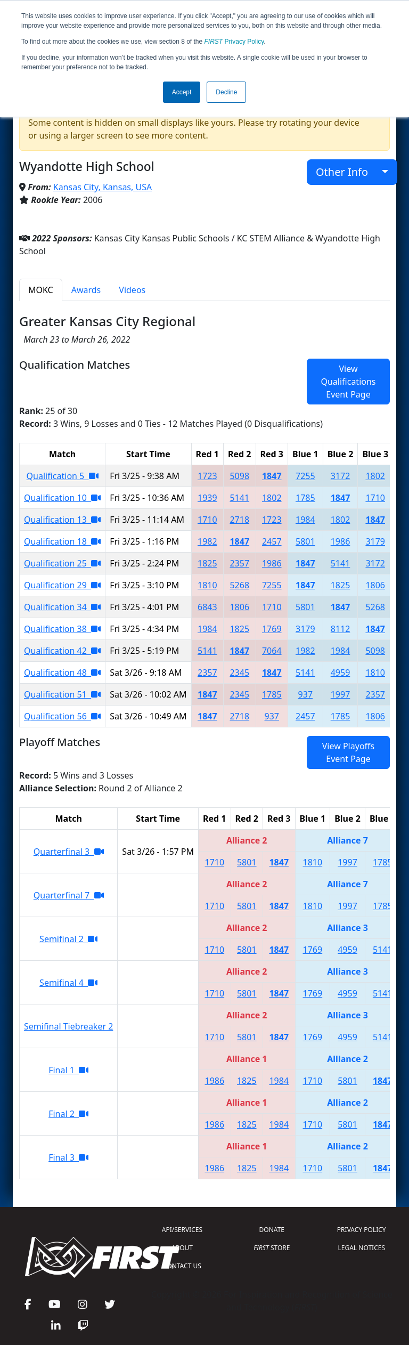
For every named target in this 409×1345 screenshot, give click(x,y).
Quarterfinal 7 (69, 895)
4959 (340, 672)
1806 (375, 585)
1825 (207, 563)
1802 (375, 476)
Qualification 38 (62, 629)
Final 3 (68, 1157)
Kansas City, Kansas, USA (102, 187)
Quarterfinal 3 (69, 851)
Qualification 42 (62, 651)
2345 (239, 672)
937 (305, 694)
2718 (239, 519)
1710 (375, 498)
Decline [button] (226, 92)
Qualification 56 (62, 716)
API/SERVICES (182, 1229)
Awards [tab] (86, 290)
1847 (272, 476)
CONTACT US (182, 1265)
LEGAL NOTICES (362, 1247)
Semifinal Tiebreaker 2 (68, 1026)
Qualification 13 (62, 519)
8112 (340, 629)
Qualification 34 (62, 607)
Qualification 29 (62, 585)
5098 (239, 476)
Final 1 (68, 1070)
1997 (340, 694)
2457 (272, 541)
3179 (375, 541)
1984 (305, 519)
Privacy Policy (234, 41)
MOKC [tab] (40, 290)
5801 (305, 541)
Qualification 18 (62, 541)
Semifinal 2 (68, 939)
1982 (207, 541)
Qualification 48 (62, 672)
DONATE (271, 1229)
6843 (207, 607)
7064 (272, 651)
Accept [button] (182, 92)
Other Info (347, 172)
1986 (340, 541)
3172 (340, 476)
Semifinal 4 (68, 983)
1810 (207, 585)
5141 (239, 498)
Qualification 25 (62, 563)
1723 (207, 476)
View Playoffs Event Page (348, 752)
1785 (305, 498)
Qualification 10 (62, 498)
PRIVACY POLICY (361, 1229)
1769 (272, 629)
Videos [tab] (132, 290)
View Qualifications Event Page (348, 381)
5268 (239, 585)
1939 (207, 498)
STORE (271, 1247)
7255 (305, 476)
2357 (239, 563)
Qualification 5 (63, 476)
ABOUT (182, 1247)
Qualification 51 (62, 694)
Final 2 (68, 1114)
